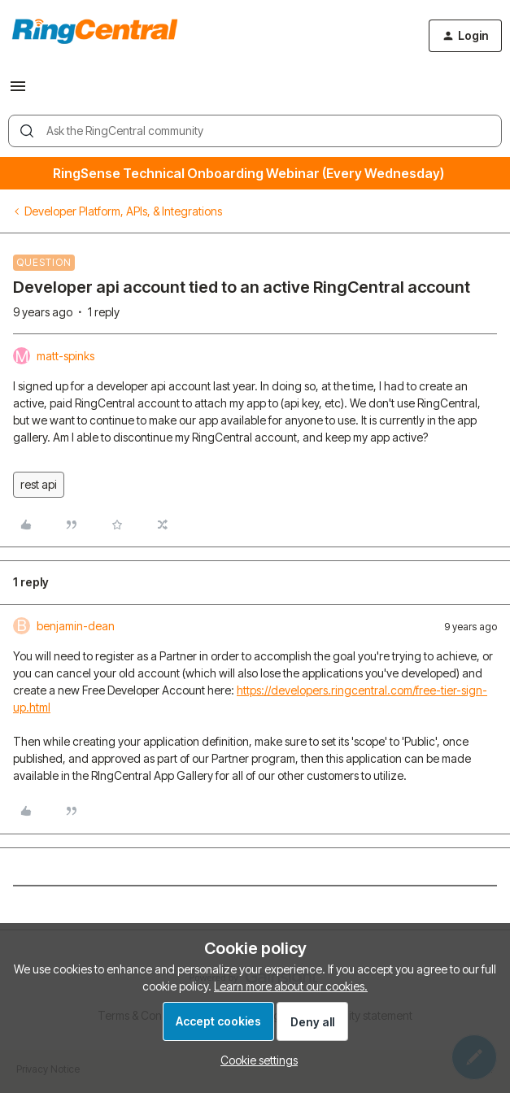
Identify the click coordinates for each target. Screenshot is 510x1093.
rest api (38, 484)
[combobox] (255, 131)
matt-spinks (65, 356)
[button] (18, 91)
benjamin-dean (76, 626)
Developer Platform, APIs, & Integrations (123, 211)
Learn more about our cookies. (291, 986)
